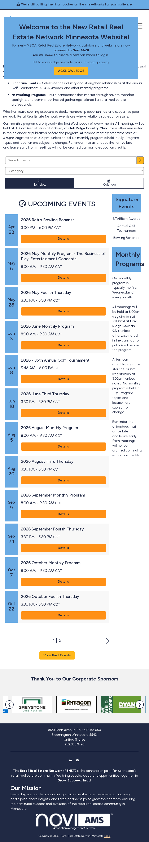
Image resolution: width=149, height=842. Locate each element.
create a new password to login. (84, 55)
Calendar (109, 183)
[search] (140, 160)
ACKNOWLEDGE (71, 71)
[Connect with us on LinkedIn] (70, 760)
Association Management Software (74, 822)
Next (107, 641)
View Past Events (57, 655)
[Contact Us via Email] (77, 760)
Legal (107, 835)
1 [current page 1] (53, 641)
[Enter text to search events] (71, 160)
